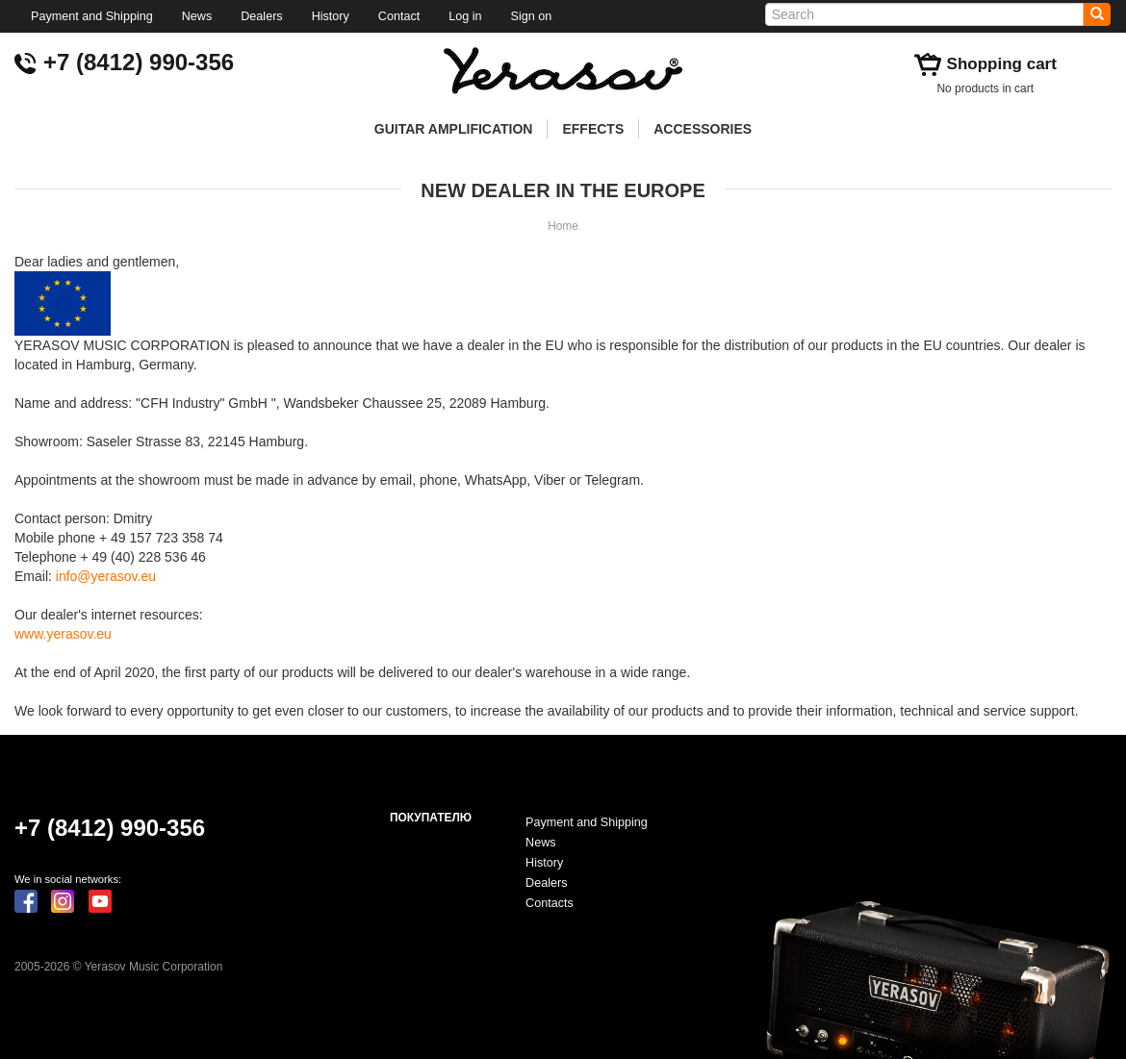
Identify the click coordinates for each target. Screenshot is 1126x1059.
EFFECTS (593, 129)
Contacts (549, 903)
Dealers (261, 16)
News (197, 16)
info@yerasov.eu (106, 576)
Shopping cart (1002, 64)
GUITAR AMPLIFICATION (453, 129)
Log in (464, 16)
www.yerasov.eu (63, 634)
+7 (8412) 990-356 (138, 62)
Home (563, 226)
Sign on (531, 16)
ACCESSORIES (702, 129)
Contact (399, 16)
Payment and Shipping (92, 16)
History (330, 16)
